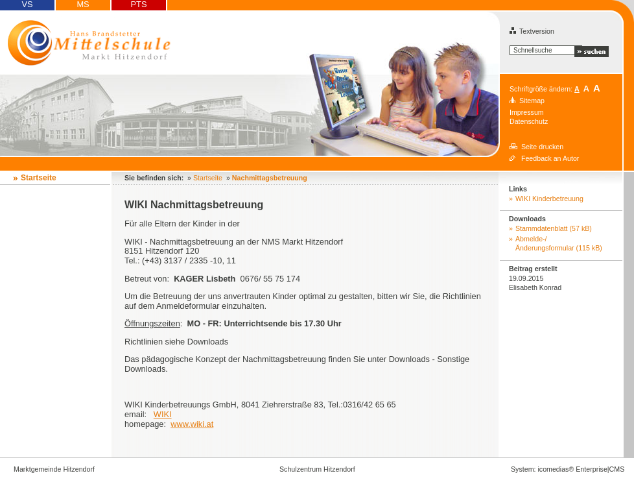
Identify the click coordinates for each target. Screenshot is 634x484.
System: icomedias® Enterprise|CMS (567, 469)
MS (82, 4)
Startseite (38, 177)
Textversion (532, 31)
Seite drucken (542, 147)
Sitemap (532, 100)
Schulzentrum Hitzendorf (317, 469)
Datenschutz (529, 121)
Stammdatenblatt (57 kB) (553, 228)
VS (26, 4)
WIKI (163, 414)
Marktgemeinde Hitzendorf (54, 469)
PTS (139, 4)
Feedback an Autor (550, 158)
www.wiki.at (191, 424)
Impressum (527, 112)
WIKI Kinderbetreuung (549, 198)
